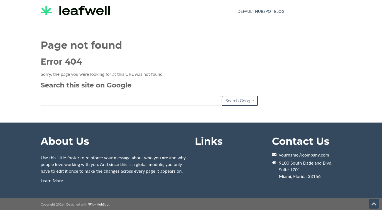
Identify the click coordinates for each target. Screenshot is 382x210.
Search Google (240, 100)
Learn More (52, 180)
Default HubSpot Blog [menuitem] (260, 11)
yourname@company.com (304, 154)
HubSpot (103, 204)
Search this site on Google (86, 85)
